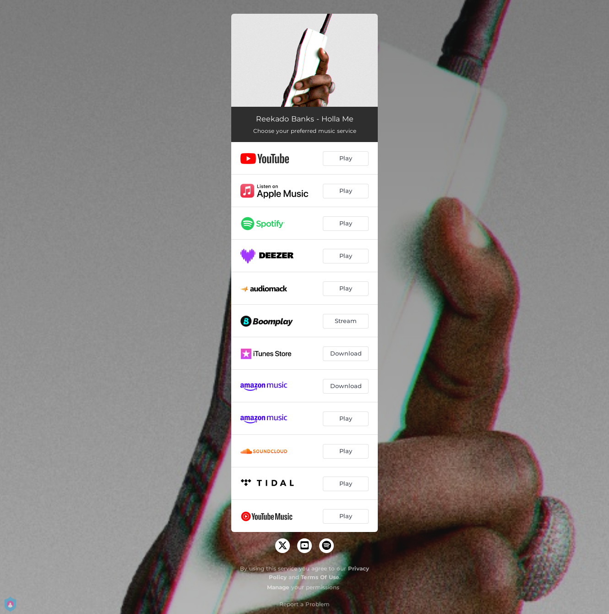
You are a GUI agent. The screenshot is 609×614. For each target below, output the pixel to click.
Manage (278, 587)
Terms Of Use (320, 577)
